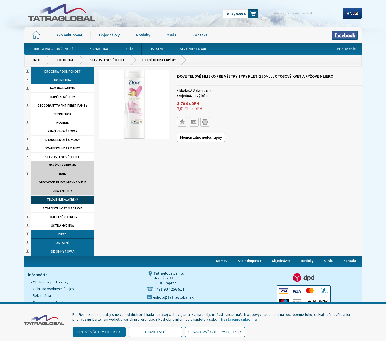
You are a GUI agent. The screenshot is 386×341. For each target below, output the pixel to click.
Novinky (143, 35)
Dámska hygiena (62, 88)
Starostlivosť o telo (107, 60)
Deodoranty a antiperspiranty (62, 105)
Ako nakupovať (69, 35)
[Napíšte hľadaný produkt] (302, 13)
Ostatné (62, 243)
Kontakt (199, 35)
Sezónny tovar (62, 251)
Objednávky (109, 35)
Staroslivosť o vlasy (62, 140)
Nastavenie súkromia (239, 319)
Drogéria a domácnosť (62, 71)
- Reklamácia (41, 295)
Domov (221, 260)
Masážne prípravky (62, 165)
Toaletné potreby (62, 217)
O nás (171, 35)
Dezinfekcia (63, 114)
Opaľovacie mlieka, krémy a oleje (62, 182)
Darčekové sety (62, 97)
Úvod (37, 60)
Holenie (62, 123)
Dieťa (62, 234)
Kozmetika (65, 60)
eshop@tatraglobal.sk (170, 297)
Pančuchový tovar (62, 131)
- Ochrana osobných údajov (52, 288)
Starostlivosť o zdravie (62, 208)
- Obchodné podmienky (49, 282)
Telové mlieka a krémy (159, 60)
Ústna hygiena (62, 225)
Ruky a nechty (62, 191)
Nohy (62, 174)
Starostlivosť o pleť (62, 148)
